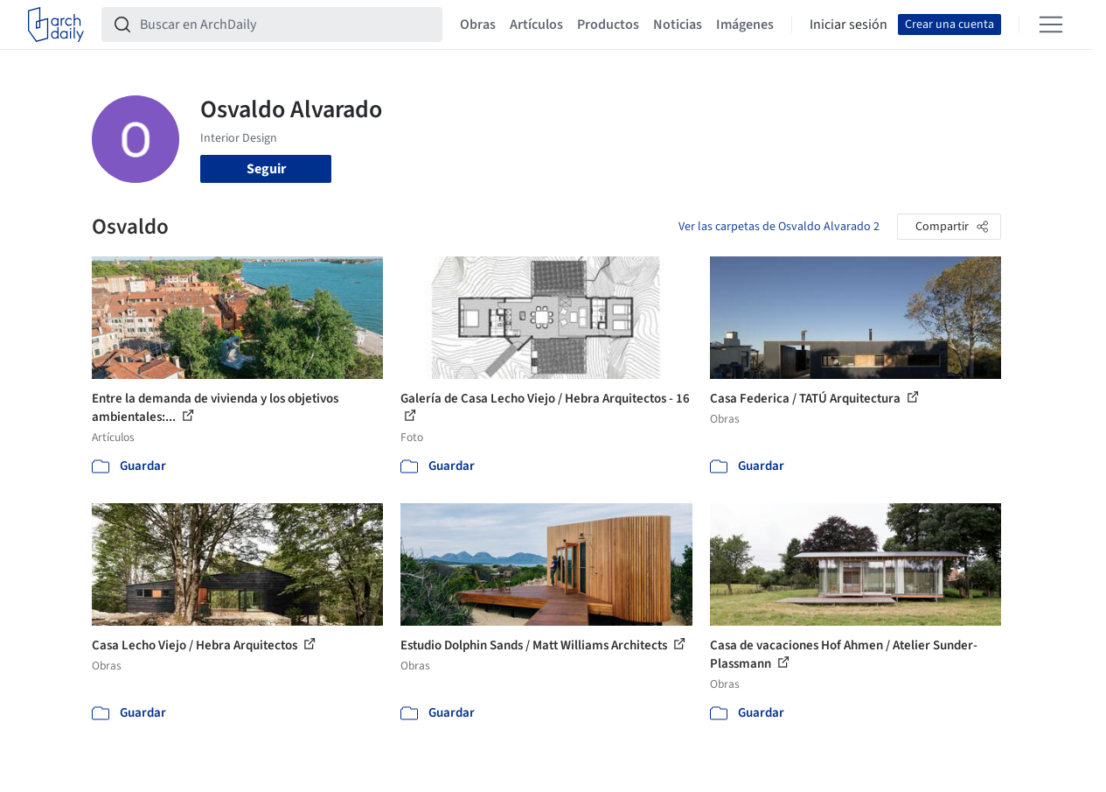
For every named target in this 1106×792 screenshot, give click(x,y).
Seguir (266, 169)
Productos (608, 24)
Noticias (677, 24)
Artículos (536, 24)
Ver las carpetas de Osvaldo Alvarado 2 (779, 227)
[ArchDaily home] (56, 24)
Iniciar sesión (848, 24)
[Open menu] (1051, 25)
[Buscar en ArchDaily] (286, 24)
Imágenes (745, 24)
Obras (478, 24)
